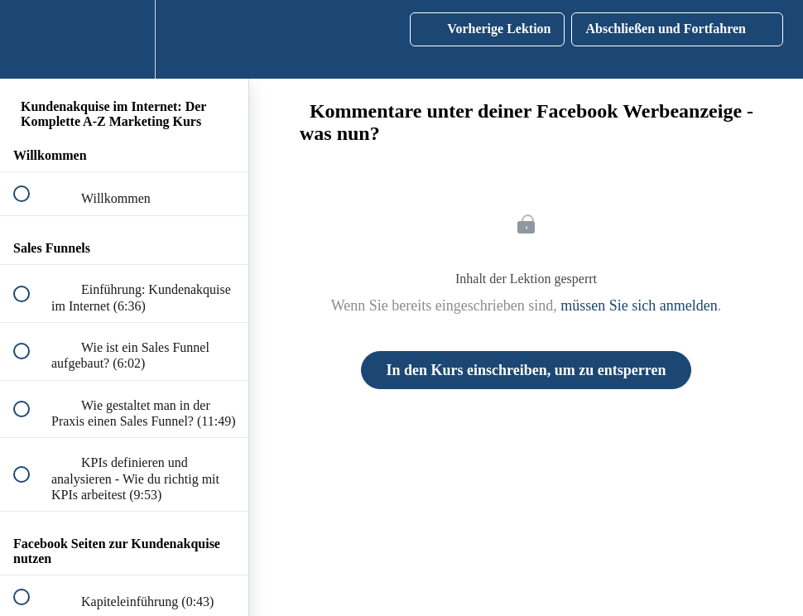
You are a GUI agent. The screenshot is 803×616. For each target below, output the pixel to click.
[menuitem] (124, 39)
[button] (30, 39)
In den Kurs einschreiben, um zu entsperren (526, 370)
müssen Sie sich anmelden (638, 305)
